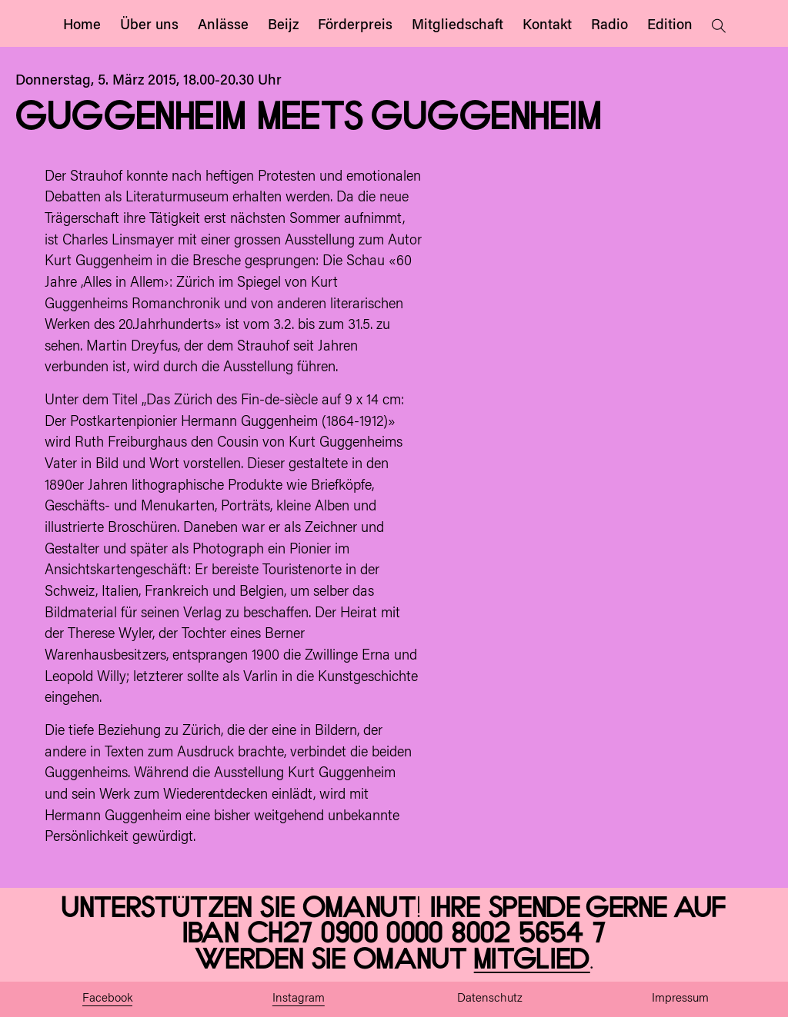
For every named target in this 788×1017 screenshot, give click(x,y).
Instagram (298, 999)
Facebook (107, 999)
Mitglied (532, 960)
